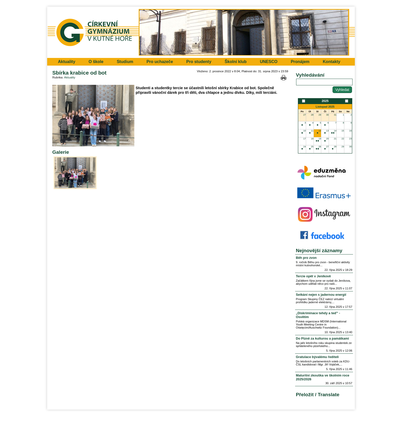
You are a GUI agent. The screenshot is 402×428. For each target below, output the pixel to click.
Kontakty (331, 61)
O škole (96, 61)
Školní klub (235, 61)
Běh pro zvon (306, 258)
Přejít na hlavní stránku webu (201, 32)
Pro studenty (199, 61)
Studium (125, 61)
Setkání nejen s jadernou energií (321, 295)
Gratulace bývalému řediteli (317, 357)
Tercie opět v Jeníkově (313, 276)
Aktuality (66, 61)
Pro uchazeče (159, 61)
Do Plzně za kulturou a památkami (322, 338)
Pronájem (300, 61)
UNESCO (268, 61)
